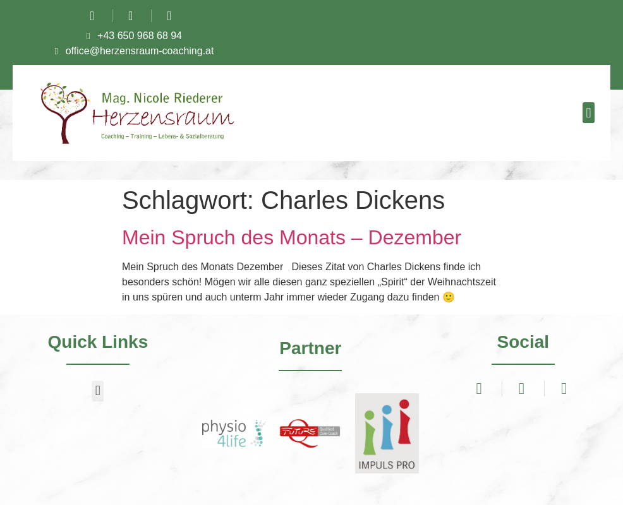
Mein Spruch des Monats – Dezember (291, 237)
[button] (589, 112)
